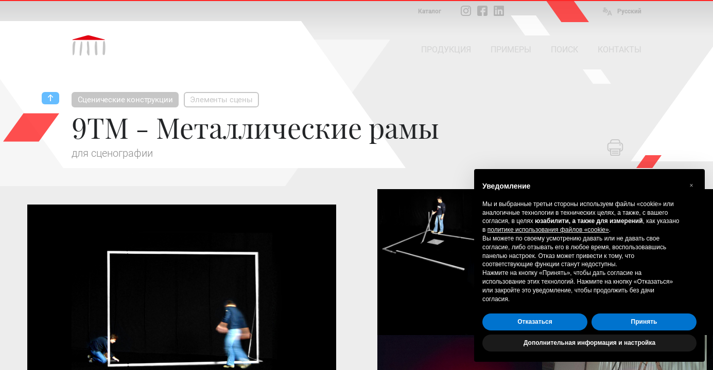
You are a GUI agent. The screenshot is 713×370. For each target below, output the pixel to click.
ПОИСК (564, 49)
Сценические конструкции (125, 99)
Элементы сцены (221, 99)
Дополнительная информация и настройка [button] (589, 342)
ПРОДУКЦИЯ (446, 49)
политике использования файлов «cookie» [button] (548, 229)
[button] (691, 185)
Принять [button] (644, 321)
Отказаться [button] (534, 321)
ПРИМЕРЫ (511, 49)
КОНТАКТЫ (619, 49)
